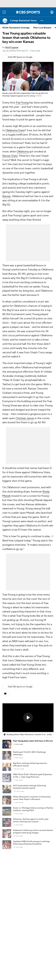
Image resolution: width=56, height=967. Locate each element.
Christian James (25, 418)
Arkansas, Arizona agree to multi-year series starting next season (30, 820)
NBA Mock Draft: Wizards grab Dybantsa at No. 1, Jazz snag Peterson (32, 775)
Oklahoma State (15, 130)
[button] (42, 20)
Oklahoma (23, 151)
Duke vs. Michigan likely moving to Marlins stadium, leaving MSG (33, 809)
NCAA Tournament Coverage (16, 27)
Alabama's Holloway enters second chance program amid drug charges (33, 831)
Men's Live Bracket (42, 27)
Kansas (6, 196)
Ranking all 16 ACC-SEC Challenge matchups (29, 753)
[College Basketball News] (23, 20)
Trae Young (22, 102)
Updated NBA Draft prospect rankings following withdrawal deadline (31, 842)
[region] (28, 717)
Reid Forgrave (11, 47)
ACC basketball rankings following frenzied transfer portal (29, 786)
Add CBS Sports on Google (20, 57)
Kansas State (10, 156)
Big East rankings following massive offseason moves (30, 764)
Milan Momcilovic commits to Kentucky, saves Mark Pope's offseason (32, 798)
